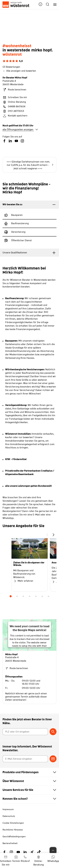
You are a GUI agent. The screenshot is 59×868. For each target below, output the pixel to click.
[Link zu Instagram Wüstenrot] (11, 852)
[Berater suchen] (53, 731)
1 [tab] (11, 596)
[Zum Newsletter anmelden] (53, 758)
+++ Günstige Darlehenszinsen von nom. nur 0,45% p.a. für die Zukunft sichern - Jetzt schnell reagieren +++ (30, 165)
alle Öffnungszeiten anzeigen (20, 129)
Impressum (8, 809)
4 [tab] (29, 596)
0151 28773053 (13, 111)
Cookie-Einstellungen (13, 822)
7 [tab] (48, 596)
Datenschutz (9, 816)
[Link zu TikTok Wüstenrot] (39, 852)
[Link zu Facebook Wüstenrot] (4, 852)
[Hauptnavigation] (53, 4)
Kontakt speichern (15, 116)
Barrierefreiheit (10, 843)
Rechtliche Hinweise (13, 829)
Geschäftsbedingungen (14, 836)
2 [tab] (17, 596)
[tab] (29, 205)
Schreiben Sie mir (15, 97)
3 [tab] (23, 596)
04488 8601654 (14, 107)
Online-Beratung (14, 102)
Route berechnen (14, 90)
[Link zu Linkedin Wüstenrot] (25, 852)
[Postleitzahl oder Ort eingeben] (25, 731)
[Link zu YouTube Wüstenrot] (18, 852)
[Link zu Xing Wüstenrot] (32, 852)
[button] (40, 4)
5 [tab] (36, 596)
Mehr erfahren (23, 581)
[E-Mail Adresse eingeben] (25, 758)
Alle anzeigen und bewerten (19, 70)
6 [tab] (42, 596)
